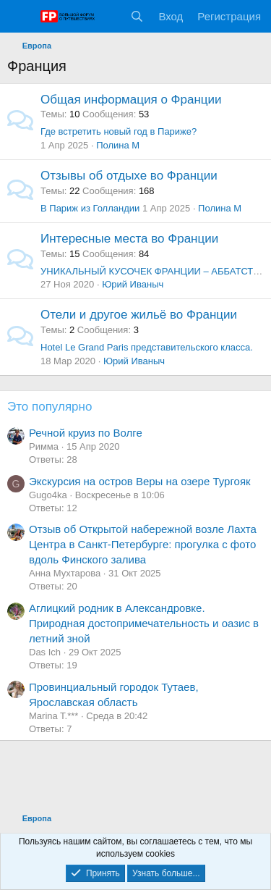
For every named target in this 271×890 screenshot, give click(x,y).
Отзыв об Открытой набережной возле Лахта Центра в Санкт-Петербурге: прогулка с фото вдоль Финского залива (143, 544)
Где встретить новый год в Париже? (118, 131)
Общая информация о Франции (131, 99)
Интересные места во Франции (129, 238)
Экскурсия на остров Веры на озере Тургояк (140, 481)
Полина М (117, 145)
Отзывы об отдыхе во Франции (129, 175)
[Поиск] (137, 16)
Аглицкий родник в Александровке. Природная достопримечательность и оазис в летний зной (144, 623)
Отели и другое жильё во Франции (138, 315)
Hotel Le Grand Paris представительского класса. (146, 347)
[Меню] (20, 16)
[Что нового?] (109, 16)
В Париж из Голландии (89, 208)
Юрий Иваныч (132, 284)
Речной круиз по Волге (85, 433)
